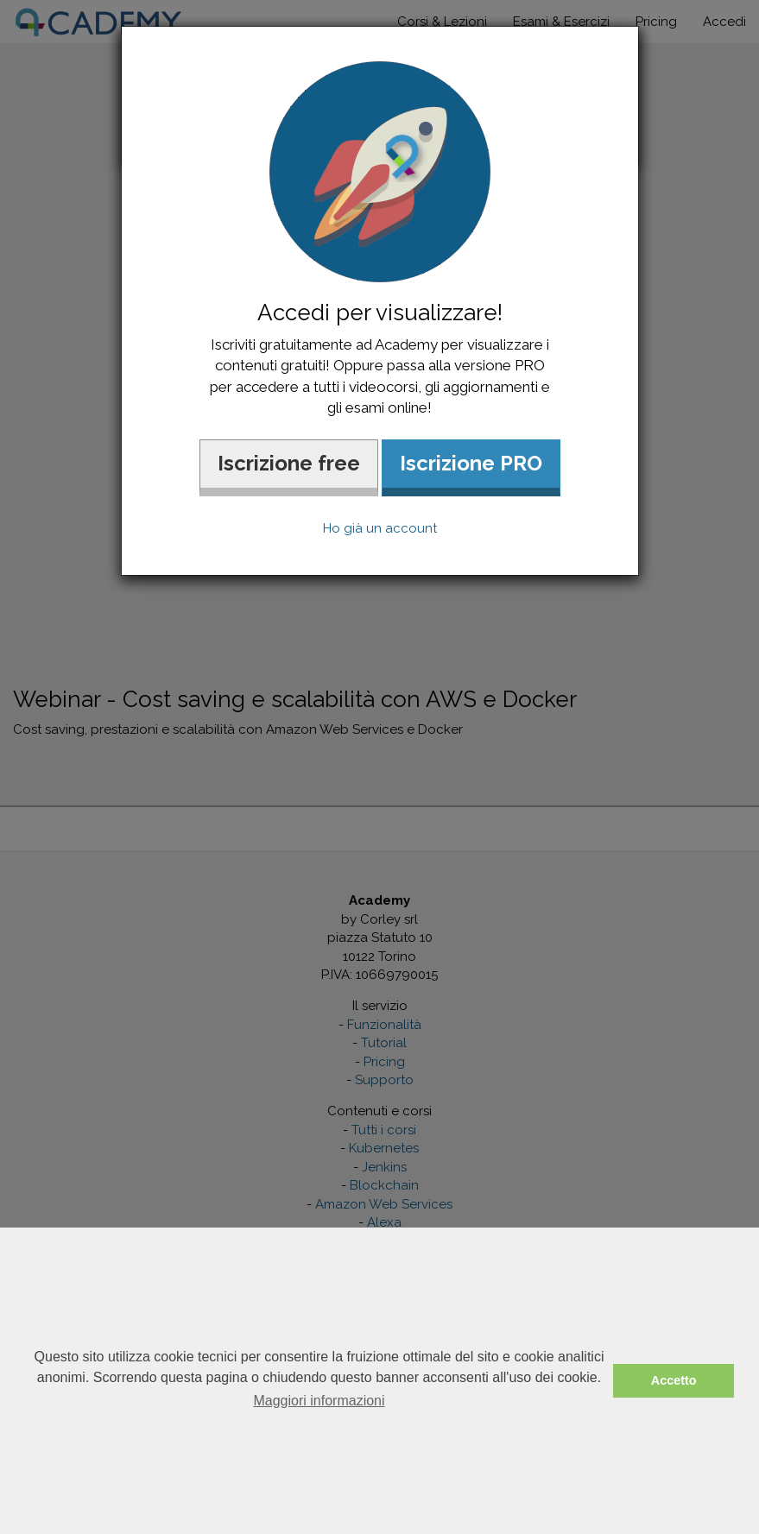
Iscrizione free (289, 463)
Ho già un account (380, 528)
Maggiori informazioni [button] (318, 1400)
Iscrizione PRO (471, 463)
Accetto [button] (674, 1380)
